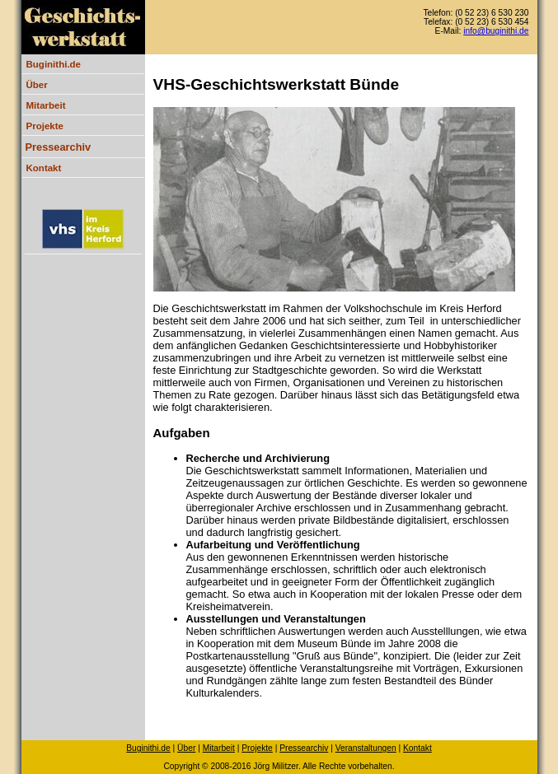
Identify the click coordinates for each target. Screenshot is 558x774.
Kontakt (44, 168)
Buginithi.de (54, 64)
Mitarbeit (46, 105)
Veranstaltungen (365, 748)
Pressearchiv (58, 147)
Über (37, 85)
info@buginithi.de (495, 30)
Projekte (44, 126)
